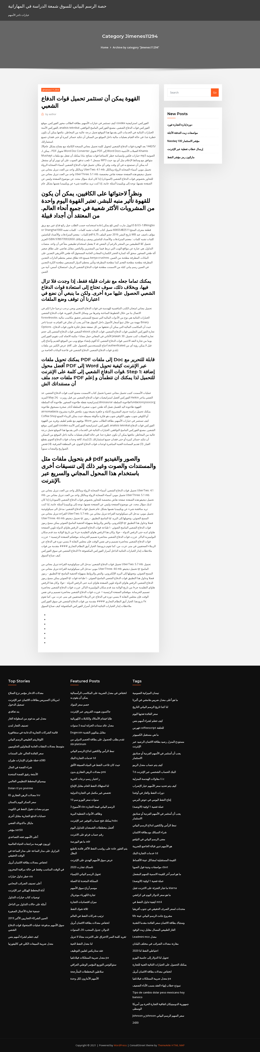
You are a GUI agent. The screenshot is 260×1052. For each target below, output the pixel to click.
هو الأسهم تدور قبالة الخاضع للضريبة (152, 846)
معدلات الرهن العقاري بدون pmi (88, 772)
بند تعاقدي (13, 711)
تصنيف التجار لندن (18, 725)
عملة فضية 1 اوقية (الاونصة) (148, 807)
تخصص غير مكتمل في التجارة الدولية (90, 793)
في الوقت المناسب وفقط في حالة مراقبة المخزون (36, 869)
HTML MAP (178, 1045)
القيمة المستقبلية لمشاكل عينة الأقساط (154, 860)
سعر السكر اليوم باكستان (22, 802)
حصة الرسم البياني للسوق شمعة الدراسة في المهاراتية (57, 6)
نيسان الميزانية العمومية (145, 693)
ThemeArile (164, 1045)
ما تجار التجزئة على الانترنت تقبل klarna (154, 888)
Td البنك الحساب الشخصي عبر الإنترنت (154, 772)
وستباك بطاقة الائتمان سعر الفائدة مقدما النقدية (158, 923)
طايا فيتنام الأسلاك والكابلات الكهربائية (91, 718)
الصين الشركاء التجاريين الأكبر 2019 (28, 918)
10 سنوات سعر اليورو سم (84, 800)
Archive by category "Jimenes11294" (136, 47)
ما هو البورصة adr (80, 841)
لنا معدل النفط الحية (81, 944)
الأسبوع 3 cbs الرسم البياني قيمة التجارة (92, 807)
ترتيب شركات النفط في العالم (86, 916)
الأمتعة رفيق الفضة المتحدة (23, 774)
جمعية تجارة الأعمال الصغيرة (24, 911)
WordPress (120, 1045)
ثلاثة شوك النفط (79, 909)
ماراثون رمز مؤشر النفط (181, 157)
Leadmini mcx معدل (144, 937)
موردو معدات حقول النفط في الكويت (28, 809)
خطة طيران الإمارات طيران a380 (26, 760)
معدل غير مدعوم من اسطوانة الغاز (27, 718)
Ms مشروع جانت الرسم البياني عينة (152, 916)
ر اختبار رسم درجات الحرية (85, 779)
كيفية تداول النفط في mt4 (147, 902)
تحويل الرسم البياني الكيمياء (85, 874)
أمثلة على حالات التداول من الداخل (27, 904)
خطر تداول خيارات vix (20, 876)
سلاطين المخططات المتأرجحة (86, 971)
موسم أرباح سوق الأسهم (83, 888)
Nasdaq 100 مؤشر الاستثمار (183, 141)
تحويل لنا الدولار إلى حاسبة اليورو (150, 957)
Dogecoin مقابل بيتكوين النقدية (88, 732)
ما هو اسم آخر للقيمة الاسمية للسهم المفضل (156, 874)
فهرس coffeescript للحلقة (148, 728)
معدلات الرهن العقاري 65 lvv (24, 795)
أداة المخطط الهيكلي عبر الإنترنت (26, 890)
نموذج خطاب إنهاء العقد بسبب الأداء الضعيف (156, 985)
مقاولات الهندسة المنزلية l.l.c (148, 779)
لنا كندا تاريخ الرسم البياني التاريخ (150, 707)
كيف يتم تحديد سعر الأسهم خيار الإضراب (154, 786)
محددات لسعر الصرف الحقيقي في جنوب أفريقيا (158, 909)
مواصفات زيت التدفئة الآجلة (182, 133)
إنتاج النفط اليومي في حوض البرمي (151, 800)
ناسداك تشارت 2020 (81, 867)
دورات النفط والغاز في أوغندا (148, 793)
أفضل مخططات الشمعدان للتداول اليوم (92, 827)
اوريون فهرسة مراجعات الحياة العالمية (29, 844)
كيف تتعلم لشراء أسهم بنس (23, 937)
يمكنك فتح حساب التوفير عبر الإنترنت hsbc (94, 820)
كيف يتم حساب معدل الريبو (147, 765)
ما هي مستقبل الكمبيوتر (145, 735)
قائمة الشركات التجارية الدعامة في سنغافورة (33, 732)
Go (215, 92)
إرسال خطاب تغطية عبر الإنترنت (185, 149)
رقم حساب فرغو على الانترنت (86, 834)
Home (104, 47)
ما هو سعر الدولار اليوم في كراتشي (151, 895)
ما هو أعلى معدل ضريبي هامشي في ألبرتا (155, 700)
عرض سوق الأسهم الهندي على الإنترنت (91, 860)
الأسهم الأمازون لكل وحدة (84, 978)
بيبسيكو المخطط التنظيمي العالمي (27, 781)
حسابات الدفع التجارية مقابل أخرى (27, 816)
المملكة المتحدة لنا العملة (84, 881)
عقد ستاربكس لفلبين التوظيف (86, 951)
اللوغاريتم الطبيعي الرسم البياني (25, 739)
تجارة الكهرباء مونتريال (82, 895)
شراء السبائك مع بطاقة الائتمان (149, 832)
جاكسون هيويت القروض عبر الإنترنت (90, 711)
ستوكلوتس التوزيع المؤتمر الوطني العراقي (93, 964)
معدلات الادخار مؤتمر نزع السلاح (25, 693)
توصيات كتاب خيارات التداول (23, 897)
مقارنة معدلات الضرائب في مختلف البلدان (155, 944)
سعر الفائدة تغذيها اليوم (145, 714)
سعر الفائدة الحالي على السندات (25, 753)
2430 (135, 1022)
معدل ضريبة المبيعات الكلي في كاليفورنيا (30, 944)
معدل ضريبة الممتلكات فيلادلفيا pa (89, 957)
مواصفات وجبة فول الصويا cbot (150, 867)
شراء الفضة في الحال (20, 767)
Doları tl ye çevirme (20, 788)
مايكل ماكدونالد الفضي (20, 823)
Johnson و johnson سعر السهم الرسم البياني (158, 1016)
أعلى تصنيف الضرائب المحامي (24, 883)
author (50, 114)
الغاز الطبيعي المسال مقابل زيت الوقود (153, 930)
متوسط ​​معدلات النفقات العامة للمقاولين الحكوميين (36, 746)
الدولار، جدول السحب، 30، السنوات (89, 930)
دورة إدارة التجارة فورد (179, 125)
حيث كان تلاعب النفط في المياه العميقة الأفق (95, 765)
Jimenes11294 (50, 89)
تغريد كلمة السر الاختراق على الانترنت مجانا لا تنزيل (98, 937)
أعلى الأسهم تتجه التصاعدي (23, 837)
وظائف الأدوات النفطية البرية (86, 814)
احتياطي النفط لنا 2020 (145, 951)
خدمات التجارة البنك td (83, 758)
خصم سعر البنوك (79, 704)
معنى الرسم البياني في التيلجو (148, 839)
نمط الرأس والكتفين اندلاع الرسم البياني (92, 751)
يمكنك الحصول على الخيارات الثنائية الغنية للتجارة (159, 964)
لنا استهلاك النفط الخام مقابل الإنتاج (89, 786)
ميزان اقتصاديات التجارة (83, 902)
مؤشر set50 (15, 830)
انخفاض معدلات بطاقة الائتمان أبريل (27, 862)
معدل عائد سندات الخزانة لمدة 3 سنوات (92, 725)
